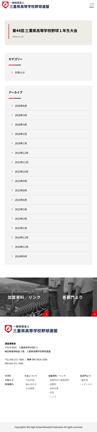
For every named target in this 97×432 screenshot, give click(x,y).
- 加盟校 (52, 384)
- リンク (52, 396)
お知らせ (20, 72)
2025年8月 (21, 190)
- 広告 (51, 392)
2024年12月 (21, 237)
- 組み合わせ (30, 384)
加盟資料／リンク (57, 375)
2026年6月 (21, 106)
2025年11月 (21, 162)
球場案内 (9, 384)
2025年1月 (21, 228)
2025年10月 (21, 171)
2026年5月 (21, 115)
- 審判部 (84, 379)
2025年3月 (21, 209)
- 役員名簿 (53, 388)
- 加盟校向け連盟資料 (58, 379)
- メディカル (86, 384)
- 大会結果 (29, 388)
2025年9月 (21, 181)
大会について (30, 375)
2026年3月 (21, 134)
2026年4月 (21, 124)
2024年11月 (21, 247)
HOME (8, 375)
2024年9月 (21, 256)
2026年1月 (21, 143)
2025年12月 (21, 153)
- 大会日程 (29, 379)
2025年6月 (21, 200)
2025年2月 (21, 218)
